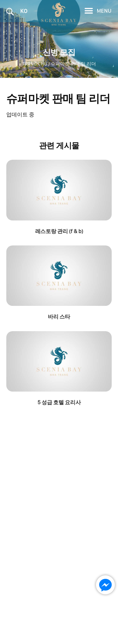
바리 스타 (59, 316)
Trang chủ (34, 64)
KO (23, 11)
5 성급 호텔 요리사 (59, 402)
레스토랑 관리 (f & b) (59, 231)
